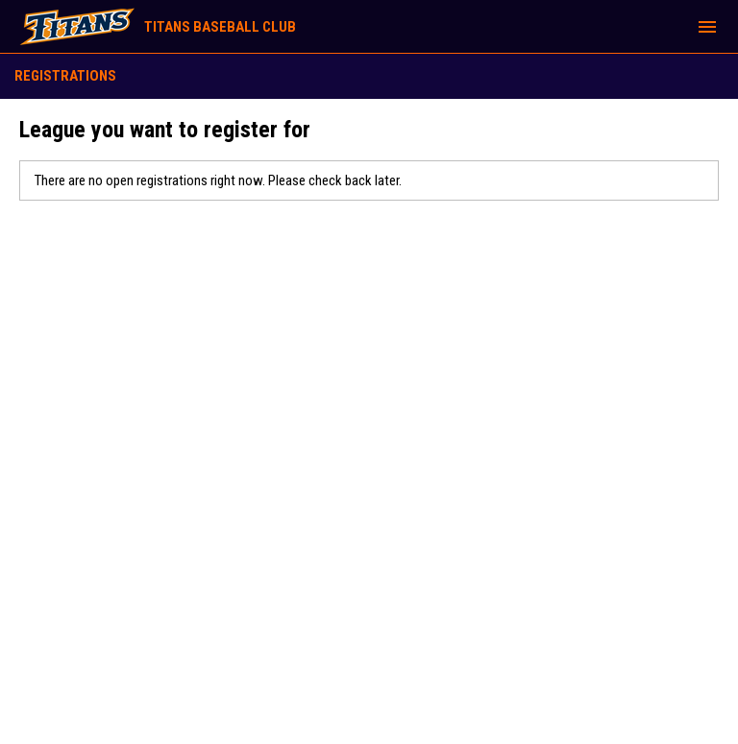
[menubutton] (707, 26)
